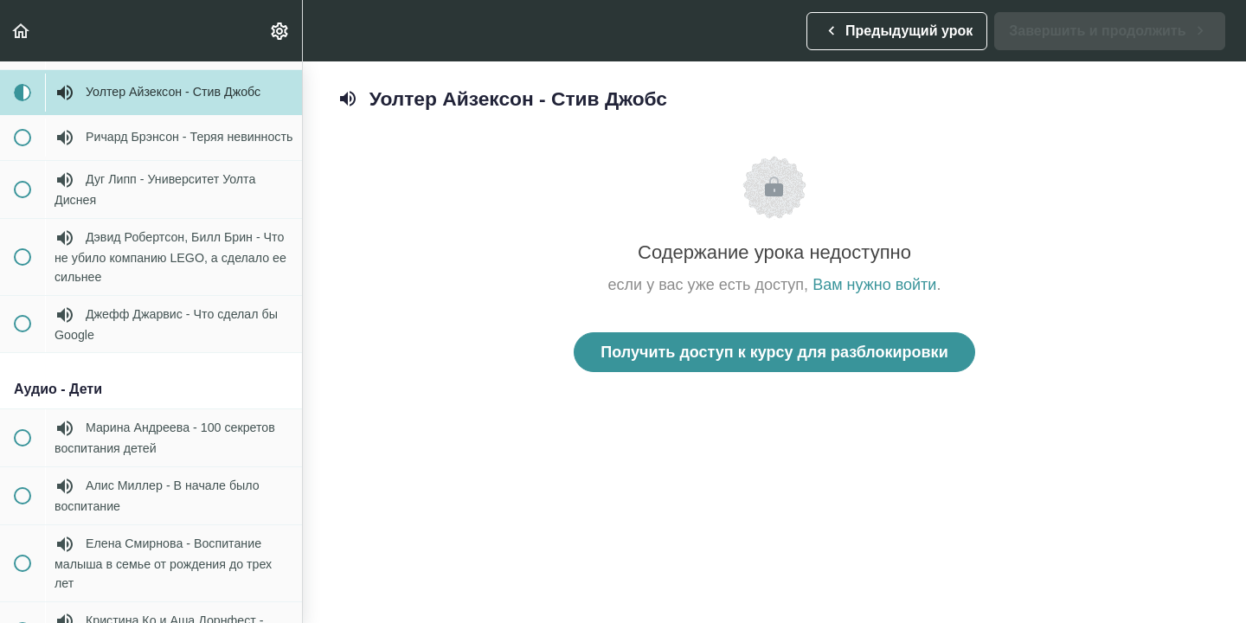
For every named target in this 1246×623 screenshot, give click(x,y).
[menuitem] (280, 30)
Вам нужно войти (874, 284)
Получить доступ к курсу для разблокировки (774, 352)
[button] (21, 30)
